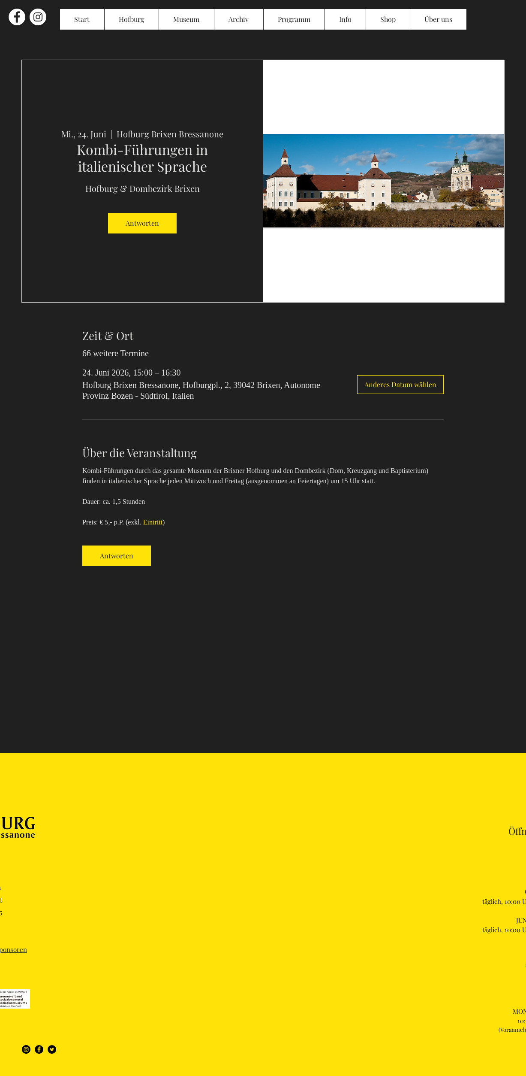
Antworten (142, 222)
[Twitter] (52, 1049)
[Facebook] (39, 1049)
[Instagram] (26, 1049)
